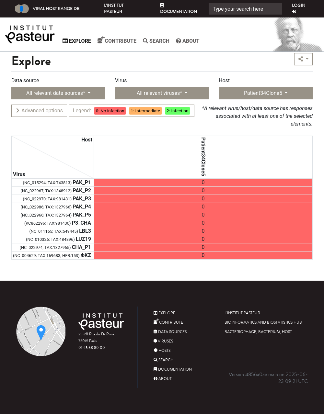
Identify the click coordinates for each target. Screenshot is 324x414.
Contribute (121, 40)
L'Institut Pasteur (113, 9)
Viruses (163, 341)
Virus (121, 80)
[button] (303, 59)
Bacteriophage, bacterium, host (258, 332)
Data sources (170, 332)
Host (224, 80)
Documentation (178, 9)
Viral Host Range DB (47, 8)
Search (160, 41)
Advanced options (39, 110)
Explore (81, 41)
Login (298, 8)
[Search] (245, 9)
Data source (25, 80)
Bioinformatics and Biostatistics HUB (263, 322)
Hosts (162, 350)
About (192, 41)
